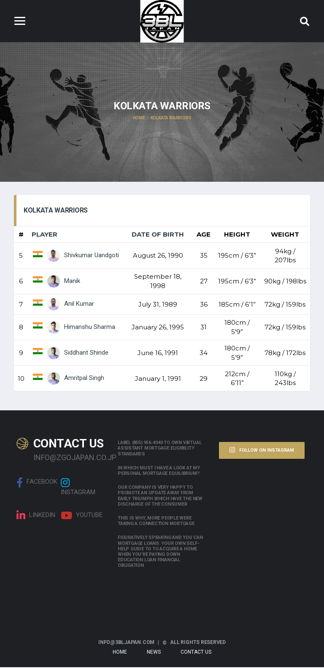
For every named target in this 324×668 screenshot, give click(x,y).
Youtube (82, 516)
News (154, 653)
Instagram (78, 487)
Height (237, 235)
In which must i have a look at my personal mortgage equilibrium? (159, 471)
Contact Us (196, 653)
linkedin (35, 516)
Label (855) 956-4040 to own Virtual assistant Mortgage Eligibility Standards (159, 449)
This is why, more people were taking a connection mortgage (156, 521)
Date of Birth (158, 235)
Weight (285, 235)
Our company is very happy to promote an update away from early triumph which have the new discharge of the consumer (160, 496)
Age (204, 235)
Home (120, 653)
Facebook (36, 483)
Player (44, 235)
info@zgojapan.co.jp (69, 457)
